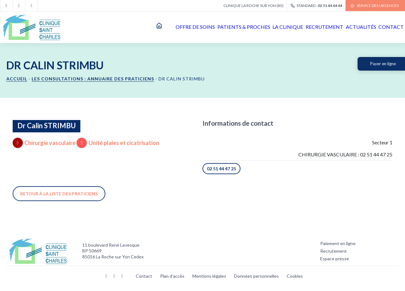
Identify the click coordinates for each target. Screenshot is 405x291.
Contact (386, 27)
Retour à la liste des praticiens (59, 193)
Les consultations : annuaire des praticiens (93, 78)
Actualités (345, 27)
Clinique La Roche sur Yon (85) (253, 5)
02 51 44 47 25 (221, 168)
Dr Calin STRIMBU (46, 125)
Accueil (107, 27)
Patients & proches (199, 27)
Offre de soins (142, 27)
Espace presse (334, 258)
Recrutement (298, 27)
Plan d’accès (172, 276)
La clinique (252, 27)
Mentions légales (209, 276)
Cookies (295, 276)
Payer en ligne (383, 63)
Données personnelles (256, 276)
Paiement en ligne (338, 243)
